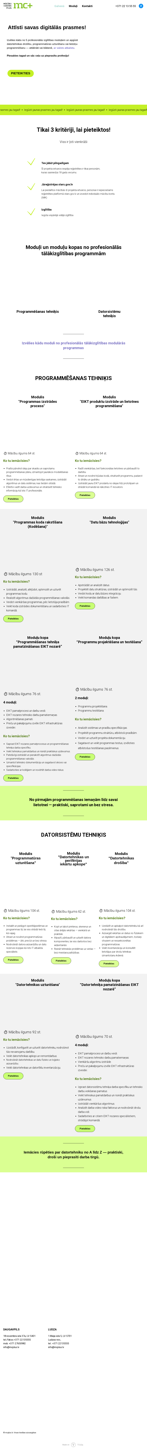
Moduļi (73, 6)
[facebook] (141, 6)
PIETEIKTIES (20, 73)
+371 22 (120, 6)
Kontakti (87, 6)
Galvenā (59, 6)
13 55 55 (131, 6)
